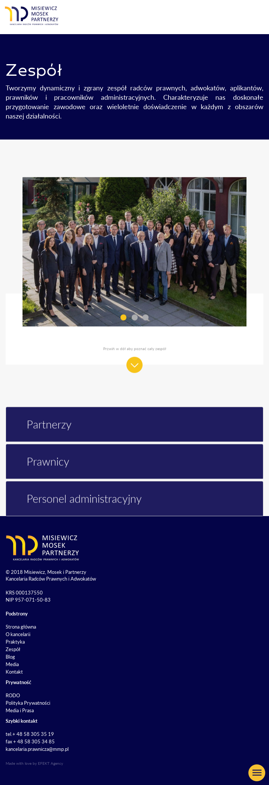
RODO (13, 695)
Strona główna (21, 627)
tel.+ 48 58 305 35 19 (30, 734)
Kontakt (14, 672)
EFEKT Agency (50, 763)
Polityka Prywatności (28, 703)
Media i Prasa (20, 710)
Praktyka (15, 642)
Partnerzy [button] (43, 433)
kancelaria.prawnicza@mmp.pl (37, 749)
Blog (10, 657)
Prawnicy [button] (41, 470)
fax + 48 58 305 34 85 (30, 741)
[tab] (134, 434)
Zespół (13, 649)
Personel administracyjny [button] (78, 508)
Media (12, 664)
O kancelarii (18, 634)
